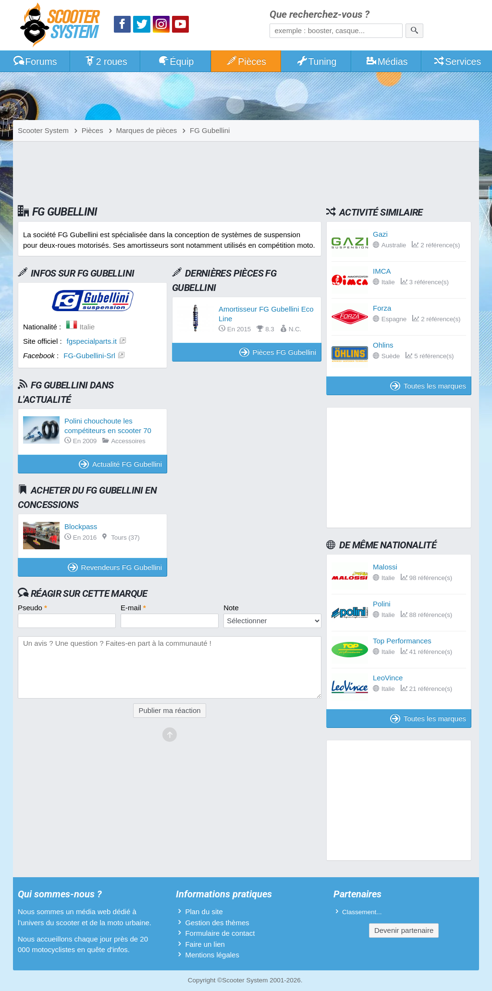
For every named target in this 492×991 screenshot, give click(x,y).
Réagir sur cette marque (89, 593)
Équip (176, 61)
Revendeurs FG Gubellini (115, 567)
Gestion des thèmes (217, 922)
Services (457, 61)
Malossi (385, 567)
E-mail (133, 608)
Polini (382, 604)
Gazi (380, 234)
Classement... (362, 912)
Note (231, 608)
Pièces (246, 61)
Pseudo (32, 608)
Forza (382, 308)
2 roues (105, 61)
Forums (35, 61)
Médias (386, 61)
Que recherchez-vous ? (319, 14)
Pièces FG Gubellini (277, 352)
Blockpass (80, 526)
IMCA (382, 271)
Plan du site (203, 911)
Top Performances (402, 641)
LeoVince (388, 678)
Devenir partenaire (403, 930)
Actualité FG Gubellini (120, 464)
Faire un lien (205, 944)
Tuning (316, 61)
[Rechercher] (414, 31)
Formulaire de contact (220, 933)
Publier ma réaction (169, 710)
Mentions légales (212, 955)
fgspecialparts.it (92, 341)
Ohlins (383, 345)
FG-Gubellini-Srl (89, 355)
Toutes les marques (428, 386)
